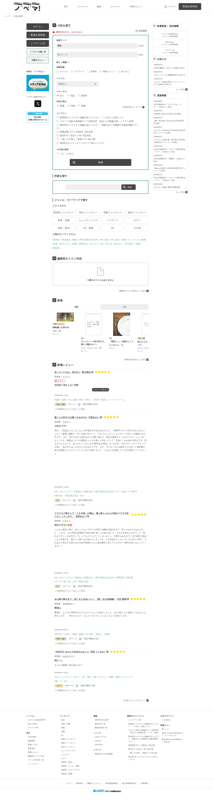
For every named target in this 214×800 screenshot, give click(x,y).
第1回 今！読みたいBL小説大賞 (74, 135)
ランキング (83, 6)
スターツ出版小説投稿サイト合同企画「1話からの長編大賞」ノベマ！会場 (95, 121)
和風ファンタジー (112, 212)
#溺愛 (74, 244)
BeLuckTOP (32, 724)
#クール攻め (121, 491)
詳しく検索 (62, 62)
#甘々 (82, 496)
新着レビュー (33, 752)
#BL (102, 244)
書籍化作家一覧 (101, 728)
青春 (63, 728)
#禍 (94, 677)
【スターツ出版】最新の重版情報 (167, 187)
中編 (71, 105)
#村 (83, 677)
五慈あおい (93, 417)
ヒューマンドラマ (88, 220)
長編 (60, 105)
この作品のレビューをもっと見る (69, 409)
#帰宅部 (129, 577)
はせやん (67, 656)
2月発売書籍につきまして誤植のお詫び (169, 68)
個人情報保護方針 (129, 783)
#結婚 (63, 399)
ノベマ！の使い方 (38, 52)
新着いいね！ (33, 745)
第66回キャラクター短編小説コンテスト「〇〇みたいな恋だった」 (91, 117)
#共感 (96, 399)
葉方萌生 (86, 372)
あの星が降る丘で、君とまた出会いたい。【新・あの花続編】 (85, 599)
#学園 (106, 634)
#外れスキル (64, 244)
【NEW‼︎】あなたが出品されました (71, 652)
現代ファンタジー (88, 212)
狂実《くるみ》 (98, 652)
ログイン (172, 6)
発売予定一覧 (100, 724)
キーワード (77, 71)
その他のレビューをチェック (134, 700)
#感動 (137, 244)
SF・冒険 (88, 228)
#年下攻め (104, 240)
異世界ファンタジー (63, 212)
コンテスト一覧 (134, 720)
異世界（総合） (67, 762)
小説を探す (32, 737)
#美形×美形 (83, 581)
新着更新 (31, 741)
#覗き (89, 677)
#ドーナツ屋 (60, 581)
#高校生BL (83, 244)
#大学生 (66, 634)
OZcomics (99, 745)
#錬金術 (56, 248)
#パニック (128, 677)
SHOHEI (67, 604)
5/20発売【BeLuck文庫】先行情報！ (168, 114)
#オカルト (102, 677)
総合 (63, 720)
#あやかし (118, 244)
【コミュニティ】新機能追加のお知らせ (169, 75)
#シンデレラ (133, 240)
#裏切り (118, 677)
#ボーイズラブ (66, 491)
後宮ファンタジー (137, 212)
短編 (81, 105)
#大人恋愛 (72, 399)
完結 (71, 96)
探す (66, 6)
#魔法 (74, 240)
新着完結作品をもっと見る (135, 359)
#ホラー (77, 677)
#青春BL (56, 240)
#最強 (123, 240)
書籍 (99, 6)
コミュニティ (33, 764)
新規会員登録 (190, 6)
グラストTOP (33, 728)
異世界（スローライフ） (71, 770)
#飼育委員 (120, 577)
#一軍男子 (132, 491)
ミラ (65, 376)
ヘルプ (69, 783)
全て (60, 96)
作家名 (92, 71)
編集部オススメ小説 (36, 756)
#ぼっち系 (71, 581)
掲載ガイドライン (94, 783)
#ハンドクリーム (116, 399)
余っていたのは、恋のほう (67, 372)
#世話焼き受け (71, 496)
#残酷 (111, 677)
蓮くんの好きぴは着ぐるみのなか (70, 417)
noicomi (98, 741)
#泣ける (108, 244)
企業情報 (144, 783)
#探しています (61, 681)
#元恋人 (103, 399)
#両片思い (59, 496)
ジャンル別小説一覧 (36, 760)
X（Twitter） (167, 720)
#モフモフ (94, 244)
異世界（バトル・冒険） (71, 766)
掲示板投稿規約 (111, 783)
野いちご (165, 729)
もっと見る (180, 89)
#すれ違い (89, 634)
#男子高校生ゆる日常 (88, 240)
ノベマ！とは (37, 43)
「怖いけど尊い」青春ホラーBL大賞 (76, 139)
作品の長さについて (132, 107)
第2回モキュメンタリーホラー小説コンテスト (81, 143)
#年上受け (115, 240)
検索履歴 (141, 31)
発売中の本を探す (102, 720)
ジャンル (61, 78)
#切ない (88, 399)
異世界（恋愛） (67, 774)
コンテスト (115, 6)
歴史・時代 (64, 228)
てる (65, 422)
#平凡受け (129, 244)
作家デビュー (136, 6)
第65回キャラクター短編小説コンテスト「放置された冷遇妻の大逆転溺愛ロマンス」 (143, 738)
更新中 (82, 96)
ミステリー (112, 220)
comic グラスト (101, 737)
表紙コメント (107, 71)
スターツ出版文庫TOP (37, 720)
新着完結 (31, 748)
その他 (137, 228)
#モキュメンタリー (63, 677)
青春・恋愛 (64, 220)
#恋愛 (57, 399)
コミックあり (65, 153)
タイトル (62, 71)
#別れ (81, 399)
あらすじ (124, 71)
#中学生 (58, 634)
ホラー (137, 220)
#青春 (55, 244)
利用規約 (79, 783)
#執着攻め (66, 240)
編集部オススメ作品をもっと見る (132, 291)
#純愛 (143, 240)
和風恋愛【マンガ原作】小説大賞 (75, 132)
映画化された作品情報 (104, 754)
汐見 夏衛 (121, 599)
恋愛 (63, 731)
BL (112, 228)
